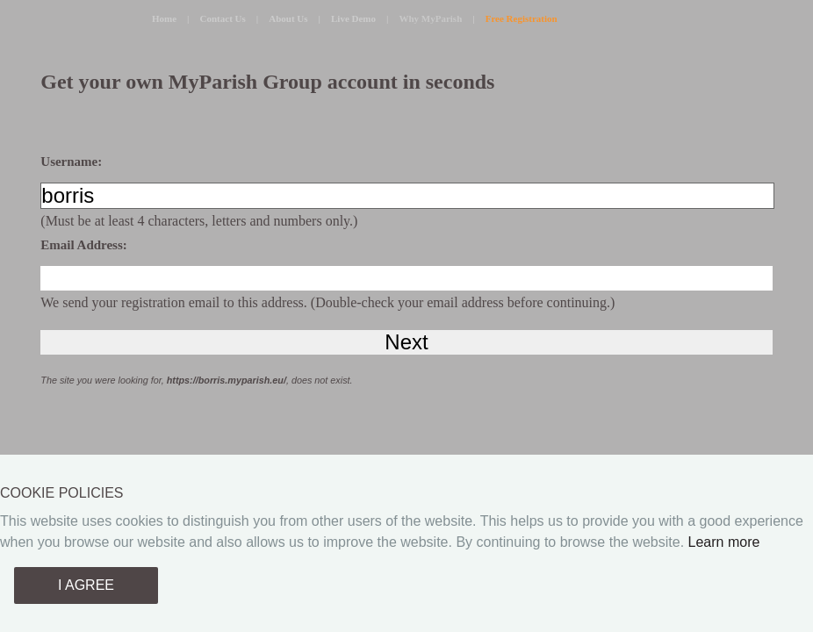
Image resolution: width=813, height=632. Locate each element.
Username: (71, 161)
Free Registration (522, 18)
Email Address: (83, 245)
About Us (288, 18)
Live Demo (353, 18)
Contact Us (223, 18)
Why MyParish (430, 18)
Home (164, 18)
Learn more (724, 542)
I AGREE (86, 585)
